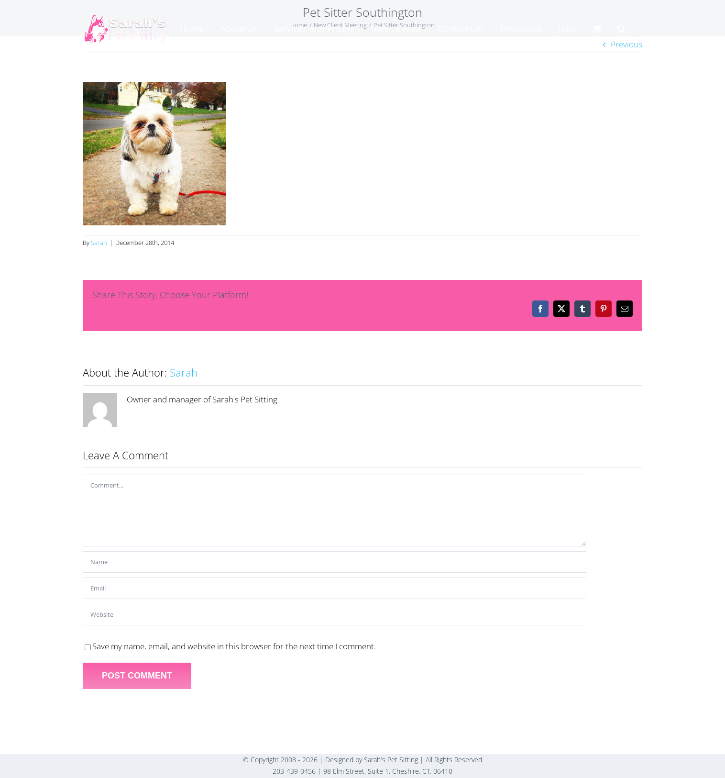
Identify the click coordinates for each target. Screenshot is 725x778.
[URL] (334, 614)
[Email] (334, 588)
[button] (621, 28)
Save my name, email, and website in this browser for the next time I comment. (234, 646)
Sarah (99, 242)
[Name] (334, 562)
